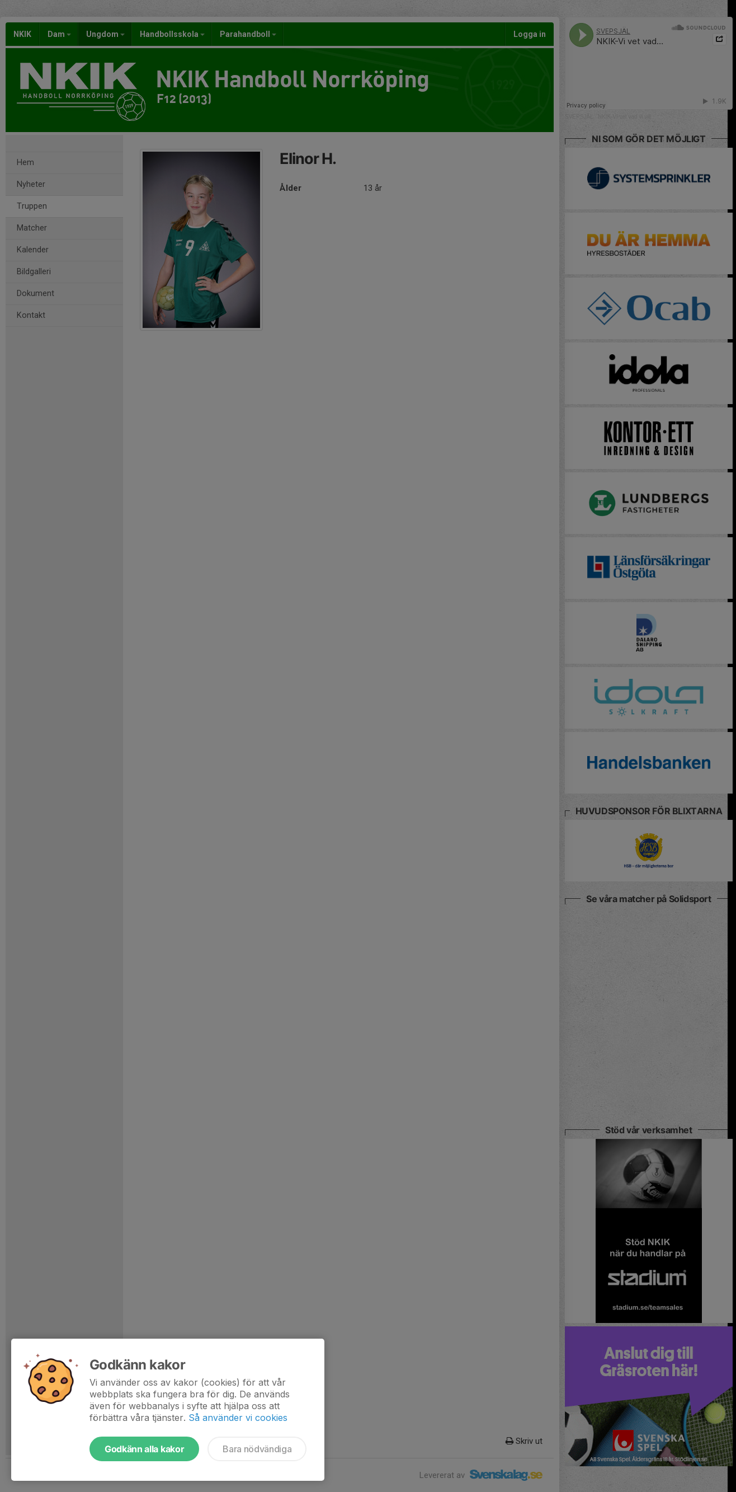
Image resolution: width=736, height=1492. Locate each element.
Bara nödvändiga (257, 1449)
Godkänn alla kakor (144, 1449)
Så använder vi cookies (237, 1417)
